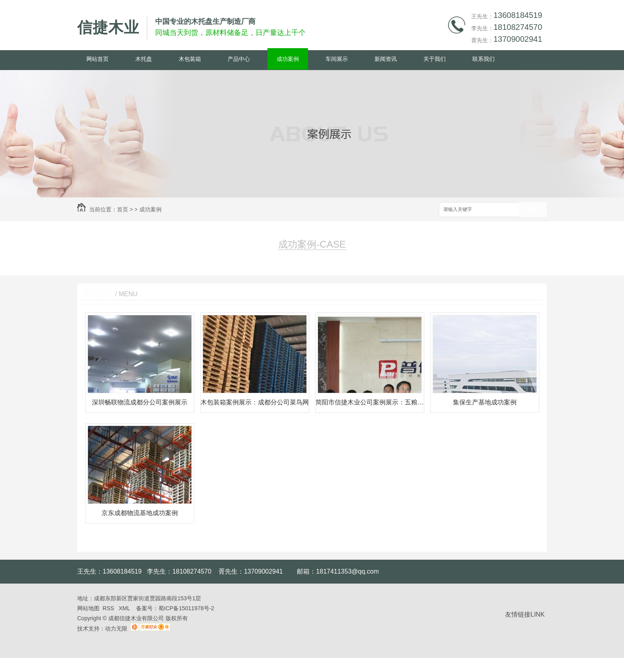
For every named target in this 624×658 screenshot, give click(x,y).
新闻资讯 (385, 59)
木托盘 (143, 59)
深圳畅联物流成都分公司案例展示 (139, 402)
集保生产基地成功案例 (485, 402)
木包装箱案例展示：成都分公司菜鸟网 (255, 402)
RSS (109, 608)
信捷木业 (108, 27)
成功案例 (288, 59)
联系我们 (483, 59)
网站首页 (97, 59)
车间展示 (337, 59)
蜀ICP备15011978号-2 (186, 608)
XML (125, 608)
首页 (122, 209)
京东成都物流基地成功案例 (139, 513)
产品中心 (239, 59)
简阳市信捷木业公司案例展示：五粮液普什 (370, 402)
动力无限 (116, 628)
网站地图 (88, 608)
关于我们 (434, 59)
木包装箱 (190, 59)
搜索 (532, 210)
